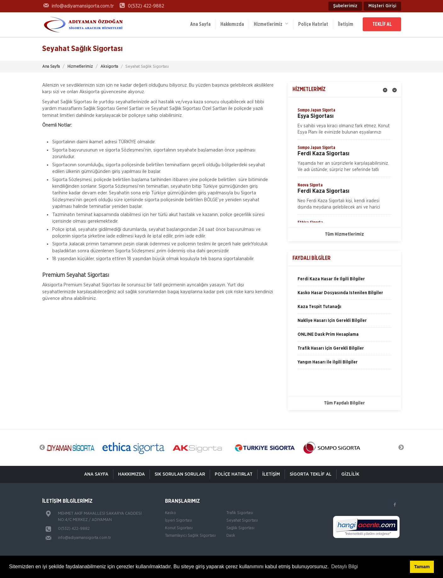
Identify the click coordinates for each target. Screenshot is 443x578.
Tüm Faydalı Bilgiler (344, 403)
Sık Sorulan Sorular (180, 474)
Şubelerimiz (345, 6)
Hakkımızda (232, 24)
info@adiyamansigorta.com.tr (84, 538)
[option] (344, 123)
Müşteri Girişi (382, 6)
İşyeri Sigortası (178, 520)
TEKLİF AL (382, 24)
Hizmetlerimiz (271, 24)
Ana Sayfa (200, 24)
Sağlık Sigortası (240, 528)
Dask (230, 536)
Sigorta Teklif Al (311, 474)
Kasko (170, 513)
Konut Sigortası (179, 528)
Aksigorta (109, 67)
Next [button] (401, 447)
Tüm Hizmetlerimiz (344, 234)
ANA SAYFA (96, 474)
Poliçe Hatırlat (313, 24)
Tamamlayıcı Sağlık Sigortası (190, 536)
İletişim (345, 24)
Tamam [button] (421, 566)
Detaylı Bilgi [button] (344, 566)
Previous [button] (42, 447)
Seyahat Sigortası (242, 520)
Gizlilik (350, 474)
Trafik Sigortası (239, 513)
